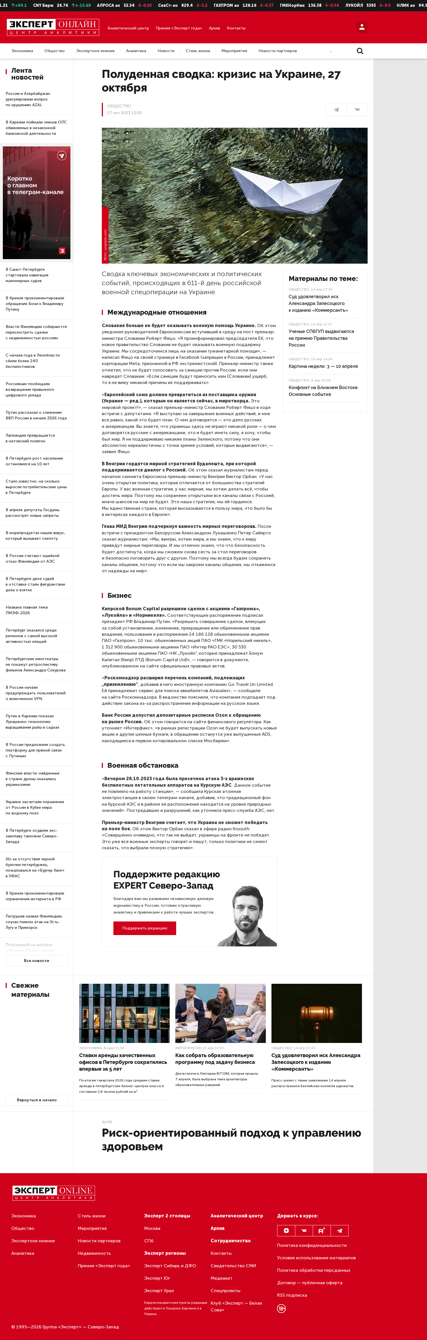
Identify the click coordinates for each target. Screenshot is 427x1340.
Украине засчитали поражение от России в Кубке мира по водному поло (35, 807)
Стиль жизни (198, 51)
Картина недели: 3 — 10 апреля (323, 366)
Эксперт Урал (159, 1290)
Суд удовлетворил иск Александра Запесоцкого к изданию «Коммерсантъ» (318, 303)
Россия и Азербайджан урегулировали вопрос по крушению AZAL (28, 99)
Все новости (36, 960)
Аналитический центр (128, 28)
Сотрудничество (231, 1240)
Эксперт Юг (157, 1278)
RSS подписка (292, 1295)
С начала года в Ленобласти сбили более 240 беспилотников (33, 361)
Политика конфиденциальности (312, 1245)
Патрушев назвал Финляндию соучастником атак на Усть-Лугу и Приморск (34, 922)
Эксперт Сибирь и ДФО (170, 1265)
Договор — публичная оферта (309, 1282)
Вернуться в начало (37, 1100)
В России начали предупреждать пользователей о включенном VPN (36, 693)
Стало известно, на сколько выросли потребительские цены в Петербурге (36, 487)
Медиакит (221, 1278)
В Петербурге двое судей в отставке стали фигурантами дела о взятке (35, 584)
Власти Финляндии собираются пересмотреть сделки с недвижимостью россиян (36, 332)
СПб (149, 1240)
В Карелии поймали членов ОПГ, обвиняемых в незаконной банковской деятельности (36, 128)
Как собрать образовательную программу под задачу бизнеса (215, 1058)
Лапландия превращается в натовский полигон (30, 438)
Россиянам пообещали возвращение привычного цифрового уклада (30, 389)
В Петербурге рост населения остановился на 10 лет (34, 461)
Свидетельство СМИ (233, 1265)
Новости (166, 51)
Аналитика (136, 51)
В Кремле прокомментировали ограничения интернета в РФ (35, 896)
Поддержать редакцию (144, 928)
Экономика (22, 51)
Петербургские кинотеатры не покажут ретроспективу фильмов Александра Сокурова (36, 664)
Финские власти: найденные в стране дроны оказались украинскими (33, 779)
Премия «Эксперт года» (179, 28)
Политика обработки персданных (313, 1270)
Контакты (236, 28)
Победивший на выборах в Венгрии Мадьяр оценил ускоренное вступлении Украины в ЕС (30, 953)
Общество (54, 51)
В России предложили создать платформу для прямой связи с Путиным (35, 750)
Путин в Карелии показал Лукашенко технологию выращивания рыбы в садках (32, 722)
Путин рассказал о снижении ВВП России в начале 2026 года (36, 415)
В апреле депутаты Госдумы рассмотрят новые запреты (32, 512)
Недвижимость (94, 1253)
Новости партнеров (277, 51)
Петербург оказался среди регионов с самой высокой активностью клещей (31, 636)
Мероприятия (234, 51)
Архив (214, 28)
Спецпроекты (225, 1290)
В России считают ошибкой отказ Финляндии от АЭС (32, 558)
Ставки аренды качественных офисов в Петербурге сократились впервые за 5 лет (123, 1062)
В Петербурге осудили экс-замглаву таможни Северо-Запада (32, 836)
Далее (107, 1122)
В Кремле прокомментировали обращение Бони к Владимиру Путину (35, 304)
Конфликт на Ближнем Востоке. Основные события (324, 391)
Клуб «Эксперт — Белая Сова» (236, 1306)
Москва (152, 1228)
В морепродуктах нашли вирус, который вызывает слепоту (35, 535)
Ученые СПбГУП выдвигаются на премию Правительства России (321, 338)
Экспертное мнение (95, 51)
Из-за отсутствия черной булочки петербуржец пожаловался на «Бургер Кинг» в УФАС (35, 867)
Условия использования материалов (316, 1257)
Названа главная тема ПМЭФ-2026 (27, 610)
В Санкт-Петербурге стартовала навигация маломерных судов (27, 275)
